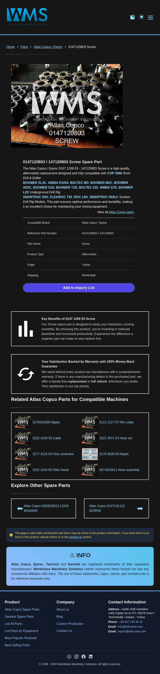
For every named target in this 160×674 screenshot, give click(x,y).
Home (10, 47)
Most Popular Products (21, 638)
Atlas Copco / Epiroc (48, 47)
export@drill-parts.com (132, 631)
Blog (59, 616)
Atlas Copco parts (121, 212)
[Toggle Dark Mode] (142, 16)
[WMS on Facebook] (83, 656)
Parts (24, 47)
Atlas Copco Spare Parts (22, 609)
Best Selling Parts (17, 645)
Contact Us (64, 631)
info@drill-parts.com (130, 626)
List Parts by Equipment (21, 631)
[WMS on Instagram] (76, 656)
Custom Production (69, 623)
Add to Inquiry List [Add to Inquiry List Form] (79, 288)
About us (62, 609)
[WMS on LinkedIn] (90, 656)
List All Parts (13, 623)
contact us (75, 537)
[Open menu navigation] (151, 18)
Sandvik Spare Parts (19, 616)
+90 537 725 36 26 (130, 621)
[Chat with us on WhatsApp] (69, 656)
